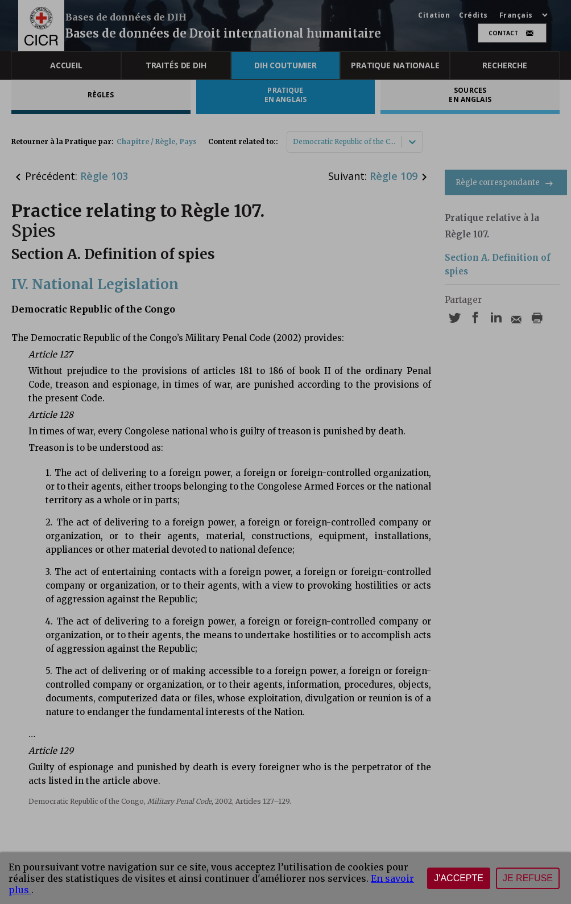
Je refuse (528, 878)
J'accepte (458, 878)
